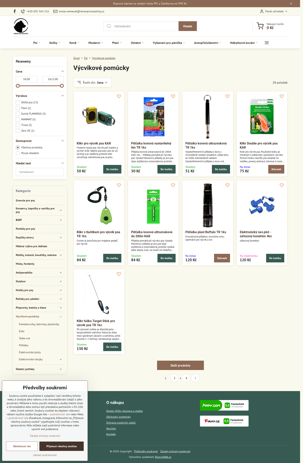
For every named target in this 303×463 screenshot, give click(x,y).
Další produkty (180, 365)
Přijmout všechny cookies (61, 446)
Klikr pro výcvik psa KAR (94, 143)
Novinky (111, 428)
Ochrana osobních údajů (121, 422)
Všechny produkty (29, 147)
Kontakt (111, 434)
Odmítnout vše (22, 446)
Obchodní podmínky (118, 417)
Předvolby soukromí (146, 451)
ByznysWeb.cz (163, 457)
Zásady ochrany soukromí (175, 451)
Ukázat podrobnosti (45, 455)
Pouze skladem (27, 153)
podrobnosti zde (60, 415)
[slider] (18, 86)
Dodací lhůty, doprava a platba (124, 411)
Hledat (187, 26)
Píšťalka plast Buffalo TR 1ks (205, 232)
